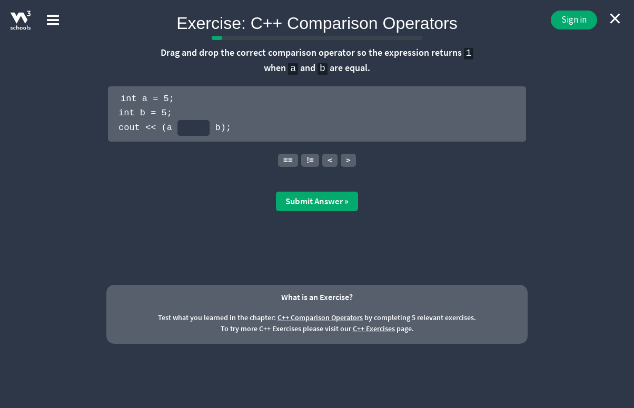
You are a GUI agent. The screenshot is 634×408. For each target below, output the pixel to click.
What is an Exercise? (317, 297)
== (288, 160)
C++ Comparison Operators (320, 317)
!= (310, 160)
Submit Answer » (317, 201)
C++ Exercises (374, 328)
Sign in (574, 19)
